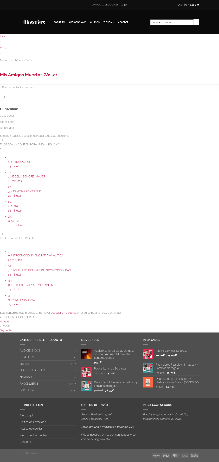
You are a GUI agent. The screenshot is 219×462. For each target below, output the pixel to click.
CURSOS (95, 22)
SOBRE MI (59, 22)
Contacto (25, 441)
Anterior (5, 321)
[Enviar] (196, 22)
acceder (56, 312)
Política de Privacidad (33, 422)
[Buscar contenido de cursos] (4, 97)
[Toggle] (74, 357)
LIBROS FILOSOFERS (33, 370)
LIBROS (24, 363)
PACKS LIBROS (29, 383)
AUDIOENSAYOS (77, 22)
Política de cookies (31, 428)
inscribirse (70, 312)
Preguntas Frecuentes (33, 435)
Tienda (109, 22)
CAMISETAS (27, 357)
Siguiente (5, 330)
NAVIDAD (26, 377)
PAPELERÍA (27, 390)
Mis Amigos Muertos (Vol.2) (28, 74)
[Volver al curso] (0, 82)
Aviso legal (26, 415)
